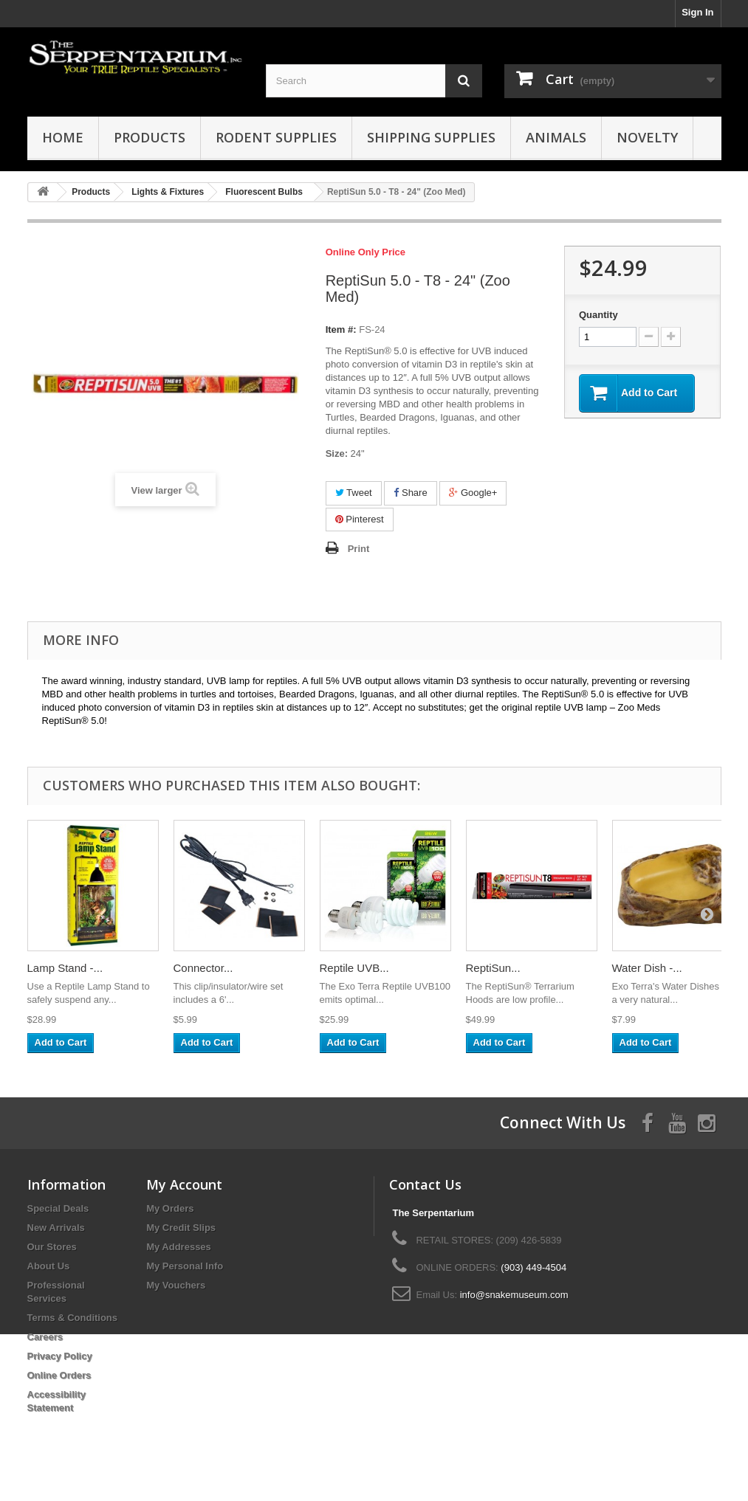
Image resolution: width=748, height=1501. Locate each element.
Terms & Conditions (72, 1317)
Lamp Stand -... (65, 968)
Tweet (353, 492)
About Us (48, 1265)
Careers (45, 1336)
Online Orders (59, 1375)
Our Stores (52, 1246)
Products (149, 137)
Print (359, 548)
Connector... (203, 968)
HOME (62, 137)
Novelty (647, 137)
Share (410, 492)
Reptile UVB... (354, 968)
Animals (556, 137)
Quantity (598, 314)
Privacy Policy (59, 1356)
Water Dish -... (647, 968)
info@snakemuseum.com (514, 1294)
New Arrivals (56, 1227)
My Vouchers (175, 1285)
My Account (184, 1184)
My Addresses (178, 1246)
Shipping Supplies (431, 137)
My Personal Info (184, 1265)
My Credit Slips (181, 1227)
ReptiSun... (493, 968)
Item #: (341, 329)
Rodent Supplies (276, 137)
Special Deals (58, 1208)
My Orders (169, 1208)
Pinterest (359, 519)
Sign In (697, 12)
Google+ (473, 492)
